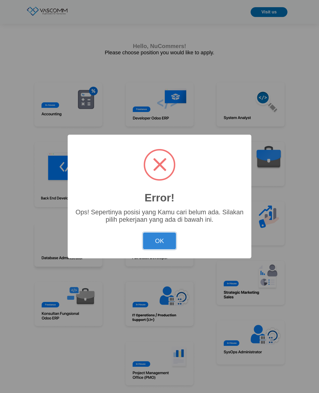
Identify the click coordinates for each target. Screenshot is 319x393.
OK (159, 241)
